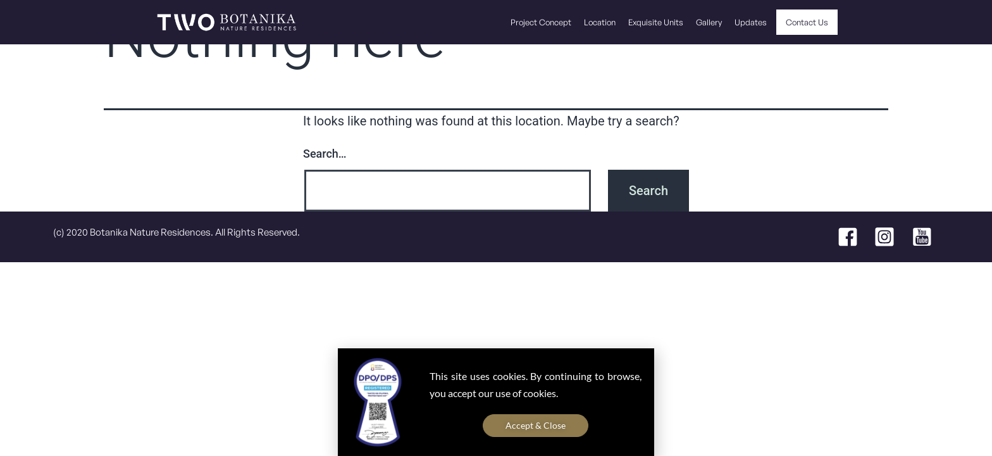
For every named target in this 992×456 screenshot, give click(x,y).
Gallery (709, 22)
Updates (751, 22)
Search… (325, 153)
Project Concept (541, 22)
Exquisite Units (655, 22)
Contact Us (807, 22)
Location (600, 22)
